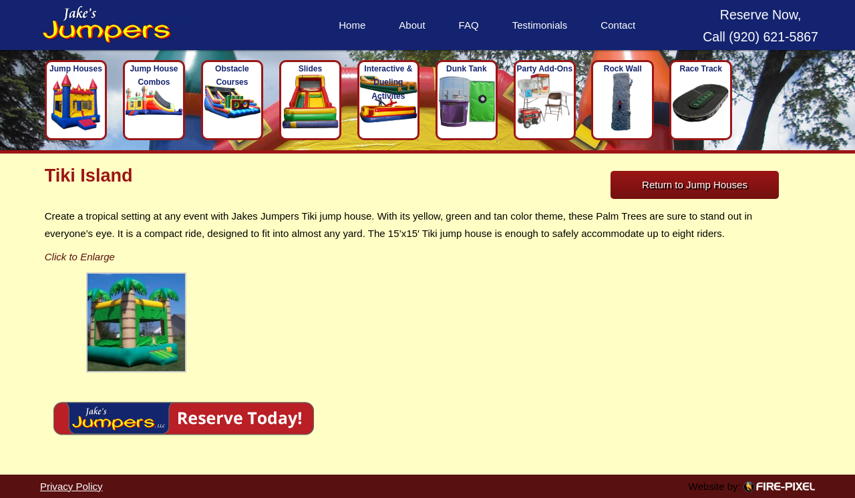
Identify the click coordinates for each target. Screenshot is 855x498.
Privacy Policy (71, 486)
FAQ (469, 25)
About (412, 25)
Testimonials (540, 25)
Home (352, 25)
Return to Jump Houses (694, 184)
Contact (618, 25)
